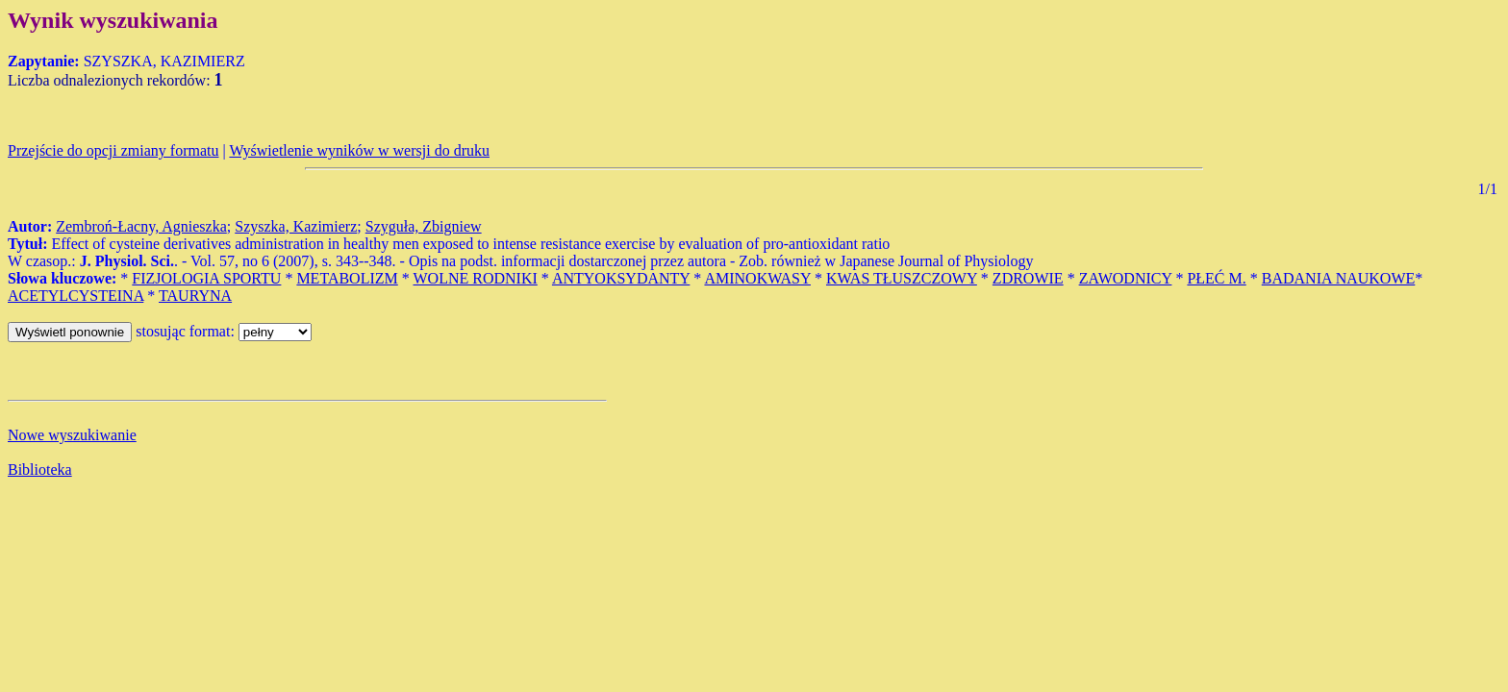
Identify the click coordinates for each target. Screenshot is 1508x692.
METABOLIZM (346, 278)
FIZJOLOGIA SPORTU (206, 278)
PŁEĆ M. (1216, 278)
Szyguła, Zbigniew (423, 226)
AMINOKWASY (757, 278)
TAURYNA (195, 295)
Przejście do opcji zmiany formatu (113, 150)
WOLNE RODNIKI (475, 278)
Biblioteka (40, 469)
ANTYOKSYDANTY (621, 278)
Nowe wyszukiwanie (72, 435)
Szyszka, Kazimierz (296, 226)
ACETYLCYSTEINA (75, 295)
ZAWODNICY (1125, 278)
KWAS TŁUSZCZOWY (901, 278)
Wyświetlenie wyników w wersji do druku (359, 150)
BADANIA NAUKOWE (1339, 278)
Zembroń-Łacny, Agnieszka (141, 226)
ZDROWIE (1028, 278)
